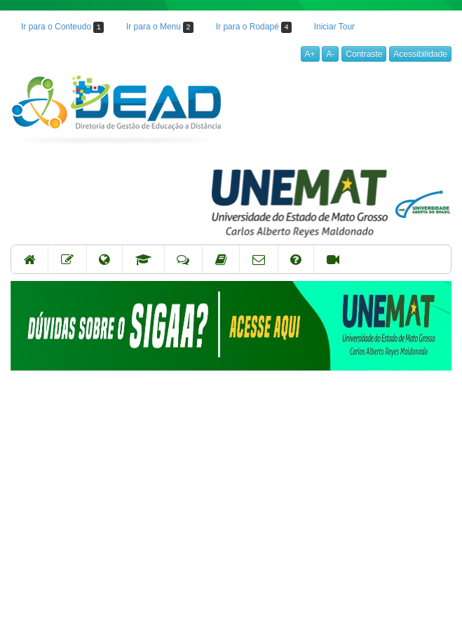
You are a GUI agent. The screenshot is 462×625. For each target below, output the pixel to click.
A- (330, 54)
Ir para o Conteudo (62, 27)
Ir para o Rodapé (254, 27)
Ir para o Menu (159, 27)
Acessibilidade (420, 54)
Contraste (364, 54)
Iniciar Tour (334, 27)
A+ (310, 54)
